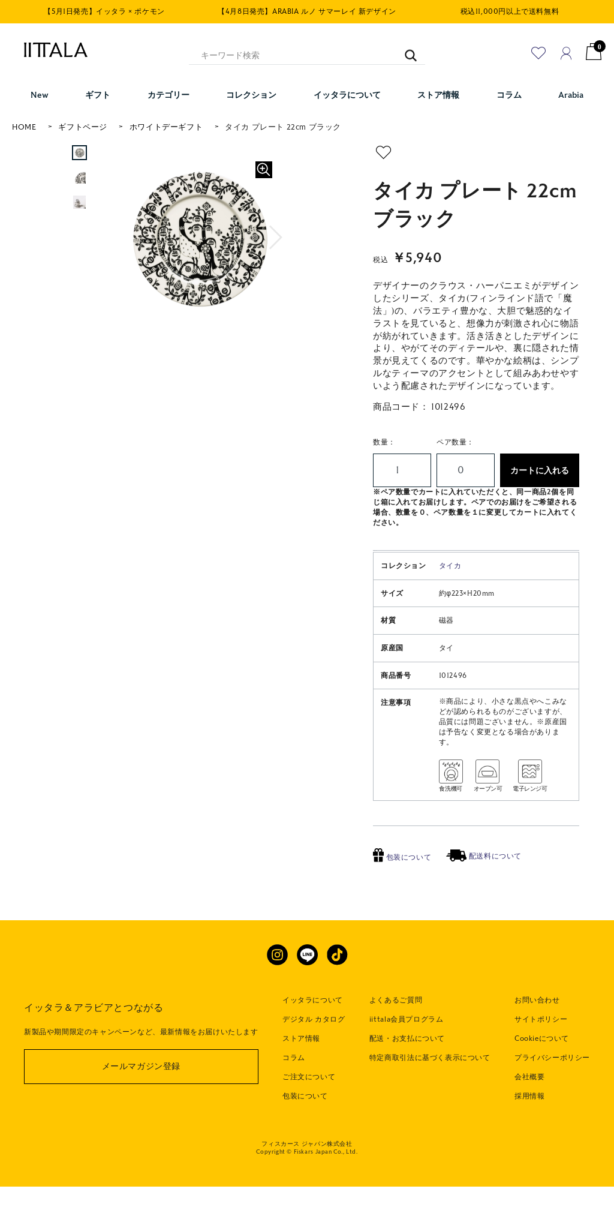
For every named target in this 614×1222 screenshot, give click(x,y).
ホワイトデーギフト (166, 127)
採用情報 (529, 1131)
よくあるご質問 (395, 1036)
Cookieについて (541, 1074)
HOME (24, 127)
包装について (402, 892)
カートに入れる (539, 471)
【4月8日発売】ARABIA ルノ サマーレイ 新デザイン (307, 11)
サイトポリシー (540, 1055)
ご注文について (308, 1113)
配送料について (484, 892)
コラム (293, 1093)
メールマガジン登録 (141, 1102)
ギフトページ (82, 127)
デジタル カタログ (313, 1055)
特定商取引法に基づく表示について (429, 1093)
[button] (277, 237)
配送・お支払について (407, 1074)
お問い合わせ (537, 1036)
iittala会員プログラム (406, 1055)
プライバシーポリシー (552, 1093)
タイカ (450, 602)
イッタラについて (312, 1036)
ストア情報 (301, 1074)
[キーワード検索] (405, 50)
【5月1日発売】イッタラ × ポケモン (104, 11)
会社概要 (529, 1113)
